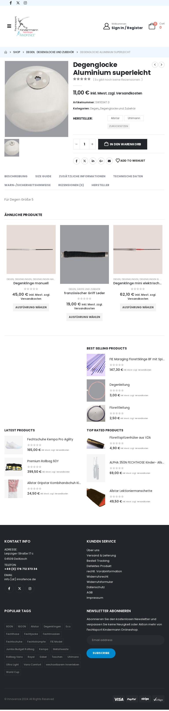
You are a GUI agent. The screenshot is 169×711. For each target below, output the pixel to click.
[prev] (155, 65)
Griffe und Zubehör (88, 289)
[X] (18, 3)
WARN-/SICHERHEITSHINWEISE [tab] (27, 185)
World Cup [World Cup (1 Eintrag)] (12, 673)
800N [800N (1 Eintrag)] (9, 628)
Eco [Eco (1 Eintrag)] (68, 628)
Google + (101, 160)
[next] (161, 65)
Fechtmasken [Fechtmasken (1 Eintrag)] (51, 635)
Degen (94, 108)
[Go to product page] (31, 249)
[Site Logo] (26, 27)
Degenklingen (23, 279)
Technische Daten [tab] (128, 176)
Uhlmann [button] (134, 118)
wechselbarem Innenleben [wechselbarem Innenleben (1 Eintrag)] (62, 666)
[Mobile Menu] (9, 26)
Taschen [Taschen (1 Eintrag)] (57, 658)
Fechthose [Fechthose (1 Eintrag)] (12, 635)
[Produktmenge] (84, 144)
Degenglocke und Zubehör (118, 108)
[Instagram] (25, 3)
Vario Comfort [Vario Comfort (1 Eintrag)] (32, 666)
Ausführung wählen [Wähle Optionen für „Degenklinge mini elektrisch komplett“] (138, 307)
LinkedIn (92, 160)
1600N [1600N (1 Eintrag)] (22, 628)
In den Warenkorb (125, 144)
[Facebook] (10, 3)
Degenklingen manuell (46, 279)
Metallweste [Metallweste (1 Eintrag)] (60, 650)
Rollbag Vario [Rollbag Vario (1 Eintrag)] (14, 658)
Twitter (84, 160)
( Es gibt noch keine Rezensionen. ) (118, 80)
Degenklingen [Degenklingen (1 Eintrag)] (52, 628)
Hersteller (82, 118)
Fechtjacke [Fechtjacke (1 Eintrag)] (31, 635)
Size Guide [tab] (43, 176)
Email (109, 160)
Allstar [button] (115, 118)
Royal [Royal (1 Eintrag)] (31, 658)
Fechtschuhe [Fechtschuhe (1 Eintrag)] (14, 643)
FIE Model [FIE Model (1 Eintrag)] (56, 643)
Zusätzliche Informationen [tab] (82, 176)
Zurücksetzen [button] (118, 126)
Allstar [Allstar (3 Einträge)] (35, 628)
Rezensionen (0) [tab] (71, 185)
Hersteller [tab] (100, 185)
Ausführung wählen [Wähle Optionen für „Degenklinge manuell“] (31, 307)
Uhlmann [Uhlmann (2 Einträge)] (73, 658)
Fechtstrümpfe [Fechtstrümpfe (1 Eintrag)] (36, 643)
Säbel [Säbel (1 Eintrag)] (43, 658)
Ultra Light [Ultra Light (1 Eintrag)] (12, 666)
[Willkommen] (123, 26)
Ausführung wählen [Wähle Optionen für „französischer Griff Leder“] (84, 317)
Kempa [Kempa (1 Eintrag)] (43, 650)
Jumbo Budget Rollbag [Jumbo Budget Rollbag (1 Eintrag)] (20, 650)
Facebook (76, 160)
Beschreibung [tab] (16, 176)
